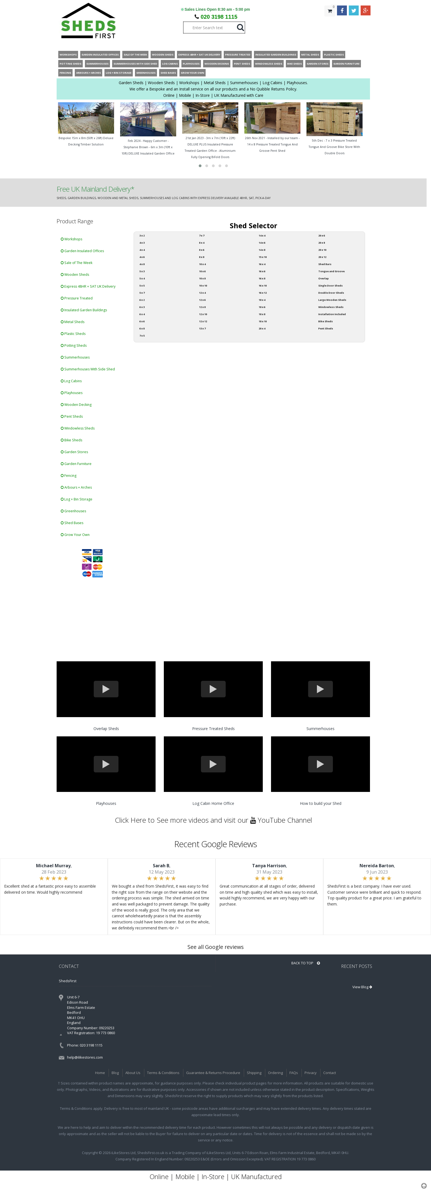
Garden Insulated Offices (82, 251)
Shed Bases (72, 523)
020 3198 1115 (219, 17)
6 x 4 (142, 314)
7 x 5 (142, 335)
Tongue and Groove (331, 271)
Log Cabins (71, 381)
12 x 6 (202, 300)
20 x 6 (321, 235)
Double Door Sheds (331, 292)
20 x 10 (322, 250)
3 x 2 (142, 235)
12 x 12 (203, 321)
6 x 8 (142, 328)
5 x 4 (142, 278)
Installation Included (332, 314)
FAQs (293, 1072)
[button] (200, 166)
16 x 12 (263, 292)
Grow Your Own (75, 534)
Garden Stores (74, 452)
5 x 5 (142, 285)
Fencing (68, 475)
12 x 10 (203, 314)
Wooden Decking (76, 404)
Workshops (71, 239)
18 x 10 (263, 321)
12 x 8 (202, 307)
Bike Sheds (71, 440)
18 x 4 (262, 300)
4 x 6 (142, 257)
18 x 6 (262, 307)
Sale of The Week (76, 262)
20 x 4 (262, 328)
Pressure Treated (77, 298)
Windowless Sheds (78, 428)
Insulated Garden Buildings (84, 310)
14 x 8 (262, 250)
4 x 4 (142, 250)
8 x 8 (201, 257)
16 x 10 (263, 285)
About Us (132, 1072)
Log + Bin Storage (76, 499)
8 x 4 (201, 242)
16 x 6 (262, 271)
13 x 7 (202, 328)
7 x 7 (201, 235)
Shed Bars (324, 264)
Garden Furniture (76, 463)
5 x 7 (142, 292)
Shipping (254, 1072)
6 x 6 (142, 321)
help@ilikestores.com (85, 1057)
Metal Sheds (72, 322)
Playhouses (71, 392)
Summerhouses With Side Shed (88, 369)
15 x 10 (263, 257)
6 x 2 (142, 300)
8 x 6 (201, 250)
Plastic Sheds (73, 333)
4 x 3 (142, 242)
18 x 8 (262, 314)
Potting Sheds (74, 345)
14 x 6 (262, 242)
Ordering (275, 1072)
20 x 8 (321, 242)
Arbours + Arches (76, 487)
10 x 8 (202, 278)
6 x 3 (142, 307)
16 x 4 (262, 264)
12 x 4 (202, 292)
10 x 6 (202, 271)
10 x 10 (203, 285)
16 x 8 (262, 278)
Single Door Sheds (330, 285)
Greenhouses (73, 511)
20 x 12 (322, 257)
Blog (115, 1072)
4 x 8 (142, 264)
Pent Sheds (72, 416)
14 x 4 (262, 235)
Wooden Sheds (75, 274)
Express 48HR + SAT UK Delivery (88, 286)
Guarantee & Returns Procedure (213, 1072)
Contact (329, 1072)
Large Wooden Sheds (332, 300)
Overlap (323, 278)
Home (100, 1072)
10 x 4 (202, 264)
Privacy (311, 1072)
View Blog (362, 986)
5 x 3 (142, 271)
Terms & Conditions (163, 1072)
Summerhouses (75, 357)
